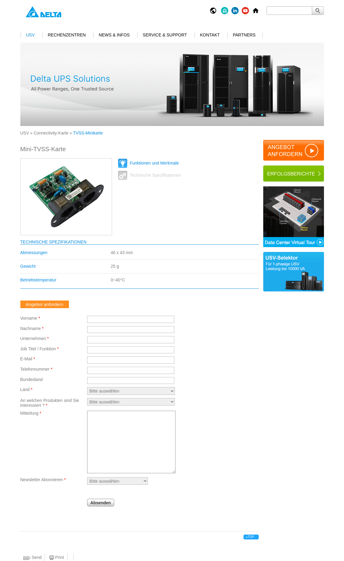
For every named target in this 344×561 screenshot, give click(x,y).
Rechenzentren (66, 35)
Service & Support (164, 35)
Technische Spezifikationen (149, 175)
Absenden (100, 502)
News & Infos (114, 35)
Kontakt (210, 35)
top (251, 537)
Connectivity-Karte (51, 133)
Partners (244, 35)
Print (56, 557)
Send (32, 557)
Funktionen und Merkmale (148, 163)
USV (30, 35)
